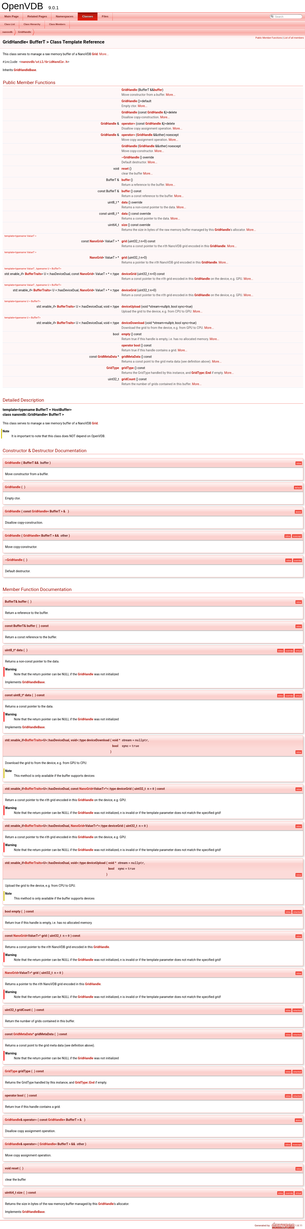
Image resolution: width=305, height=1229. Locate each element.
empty (126, 334)
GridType (113, 368)
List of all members (294, 37)
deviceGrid (129, 274)
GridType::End (201, 373)
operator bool (131, 345)
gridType (128, 368)
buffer (158, 90)
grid (124, 241)
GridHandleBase (25, 70)
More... (104, 54)
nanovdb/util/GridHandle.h (44, 62)
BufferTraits (33, 274)
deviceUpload (131, 306)
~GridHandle (130, 157)
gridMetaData (131, 356)
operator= (128, 123)
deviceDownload (133, 323)
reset (125, 168)
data (125, 202)
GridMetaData (107, 356)
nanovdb (7, 32)
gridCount (128, 379)
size (124, 225)
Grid (95, 54)
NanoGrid (96, 241)
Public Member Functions (268, 37)
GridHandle (24, 32)
